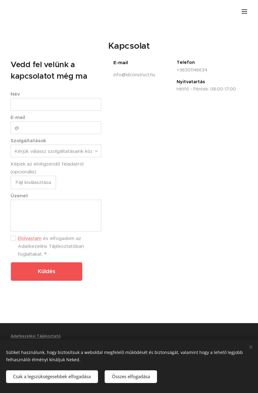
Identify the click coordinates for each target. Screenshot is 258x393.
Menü (244, 11)
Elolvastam (29, 238)
